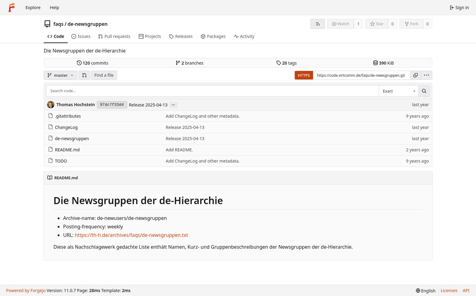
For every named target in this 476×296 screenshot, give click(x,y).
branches (189, 63)
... (173, 104)
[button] (84, 75)
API (466, 290)
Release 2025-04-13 (148, 105)
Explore (32, 7)
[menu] (426, 75)
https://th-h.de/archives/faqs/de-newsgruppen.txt (131, 235)
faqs (58, 24)
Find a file (104, 75)
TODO (57, 161)
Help (54, 7)
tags (286, 63)
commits (92, 63)
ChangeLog (63, 127)
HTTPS (304, 75)
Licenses (449, 290)
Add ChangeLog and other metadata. (203, 116)
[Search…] (424, 91)
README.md (64, 150)
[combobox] (398, 91)
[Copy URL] (415, 75)
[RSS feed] (318, 24)
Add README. (179, 150)
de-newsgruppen (88, 24)
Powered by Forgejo (26, 290)
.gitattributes (64, 116)
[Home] (11, 7)
